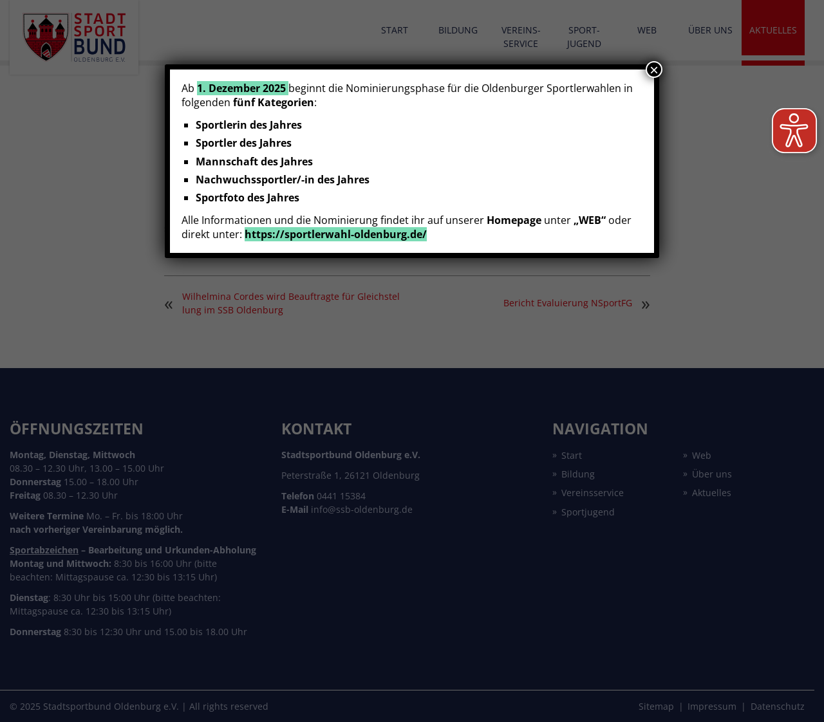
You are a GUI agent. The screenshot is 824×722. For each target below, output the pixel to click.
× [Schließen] (654, 69)
